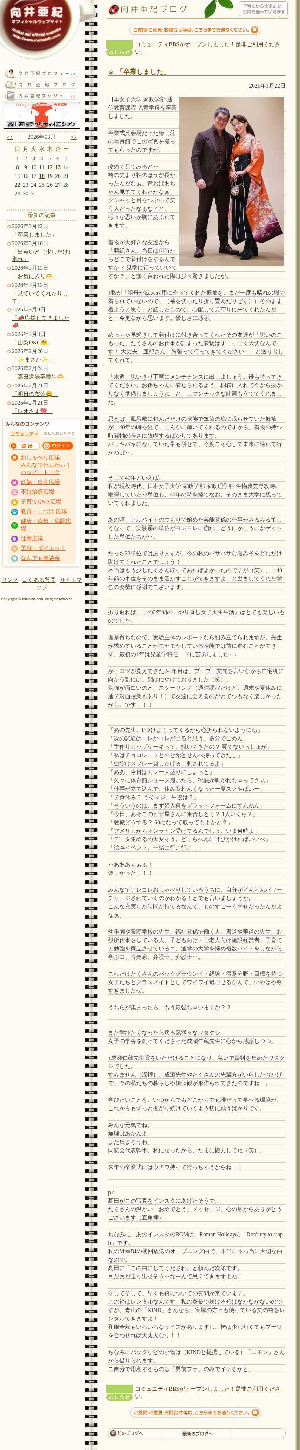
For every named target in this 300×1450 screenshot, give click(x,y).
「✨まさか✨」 (33, 360)
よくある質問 (39, 580)
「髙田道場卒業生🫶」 (40, 377)
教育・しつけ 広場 (44, 511)
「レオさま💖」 (32, 411)
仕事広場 (32, 538)
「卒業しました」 (34, 235)
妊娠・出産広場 (40, 482)
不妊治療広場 (37, 492)
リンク (9, 580)
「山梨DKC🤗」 (32, 342)
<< (10, 137)
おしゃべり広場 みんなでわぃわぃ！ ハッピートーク (46, 464)
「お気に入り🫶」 (35, 276)
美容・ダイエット (43, 548)
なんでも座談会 (40, 558)
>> (74, 137)
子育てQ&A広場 (41, 501)
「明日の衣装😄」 (35, 394)
